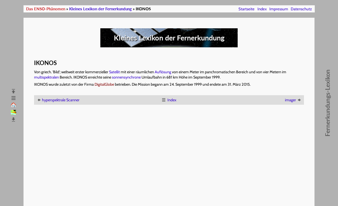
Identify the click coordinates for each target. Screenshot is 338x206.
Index (262, 9)
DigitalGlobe (104, 84)
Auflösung (163, 72)
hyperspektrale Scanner (57, 100)
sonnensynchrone (126, 77)
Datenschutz (301, 9)
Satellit (114, 72)
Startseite (246, 9)
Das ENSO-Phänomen (45, 9)
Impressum (278, 9)
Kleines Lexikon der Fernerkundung (100, 9)
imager (293, 100)
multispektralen (46, 77)
